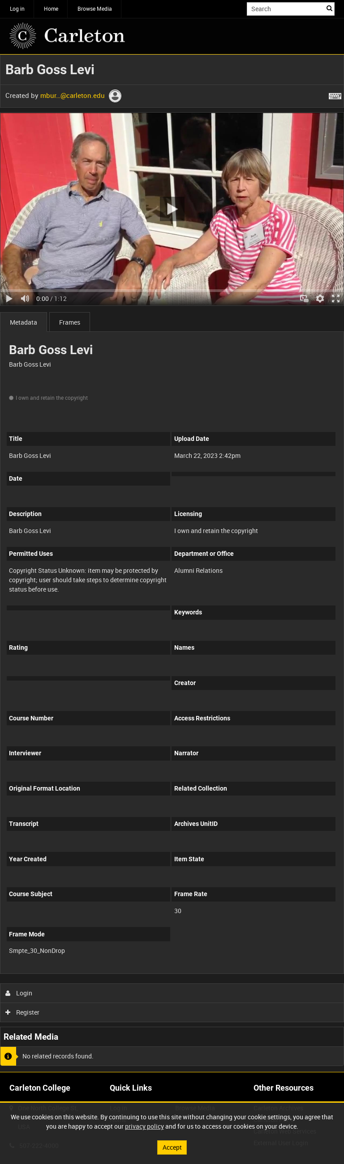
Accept (172, 1147)
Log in (17, 8)
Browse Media (94, 8)
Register (22, 1012)
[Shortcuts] (335, 94)
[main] (172, 563)
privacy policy (144, 1126)
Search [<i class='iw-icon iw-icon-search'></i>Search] (329, 8)
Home (51, 8)
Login (19, 993)
